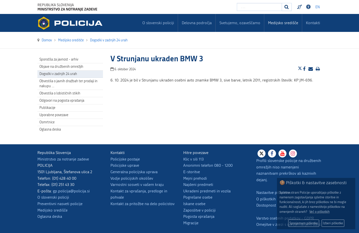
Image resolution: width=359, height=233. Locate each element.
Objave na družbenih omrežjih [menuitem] (61, 67)
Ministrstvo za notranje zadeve (63, 159)
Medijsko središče (52, 210)
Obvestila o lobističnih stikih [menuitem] (59, 93)
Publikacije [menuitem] (47, 108)
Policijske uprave (124, 165)
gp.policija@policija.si (71, 191)
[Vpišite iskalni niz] (259, 7)
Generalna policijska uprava (134, 171)
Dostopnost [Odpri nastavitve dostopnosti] (309, 7)
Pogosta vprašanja (198, 216)
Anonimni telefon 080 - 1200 (208, 165)
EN (317, 7)
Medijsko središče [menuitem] (283, 22)
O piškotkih (266, 199)
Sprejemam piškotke (303, 223)
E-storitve (191, 171)
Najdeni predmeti (198, 184)
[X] (262, 153)
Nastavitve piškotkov (273, 192)
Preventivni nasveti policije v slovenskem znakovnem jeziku (300, 7)
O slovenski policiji (53, 197)
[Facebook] (272, 153)
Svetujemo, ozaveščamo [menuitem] (239, 22)
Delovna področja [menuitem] (197, 22)
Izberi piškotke (333, 223)
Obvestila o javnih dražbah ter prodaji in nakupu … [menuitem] (68, 83)
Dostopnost (266, 205)
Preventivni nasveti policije (60, 203)
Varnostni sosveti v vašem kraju (137, 184)
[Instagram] (293, 153)
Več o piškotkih (319, 212)
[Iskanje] (287, 7)
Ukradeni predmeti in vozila (207, 191)
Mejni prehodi (195, 178)
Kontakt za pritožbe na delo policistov (142, 203)
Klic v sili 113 (193, 159)
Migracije (190, 223)
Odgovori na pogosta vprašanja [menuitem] (61, 100)
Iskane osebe (194, 203)
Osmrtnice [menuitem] (47, 122)
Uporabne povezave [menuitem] (53, 115)
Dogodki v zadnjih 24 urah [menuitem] (58, 74)
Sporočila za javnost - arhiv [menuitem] (58, 59)
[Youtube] (282, 153)
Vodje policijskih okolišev (131, 178)
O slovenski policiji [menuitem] (158, 22)
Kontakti (313, 22)
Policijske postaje (125, 159)
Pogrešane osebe (197, 197)
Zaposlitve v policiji (199, 210)
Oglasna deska (50, 129)
